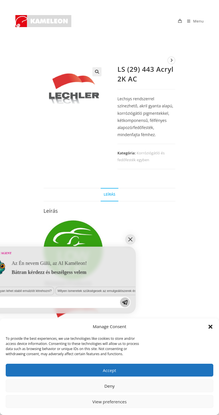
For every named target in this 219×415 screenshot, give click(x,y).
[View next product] (171, 60)
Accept (109, 370)
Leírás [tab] (109, 194)
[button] (210, 327)
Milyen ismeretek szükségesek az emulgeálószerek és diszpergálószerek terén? (67, 345)
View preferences (109, 401)
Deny (109, 386)
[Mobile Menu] (193, 21)
